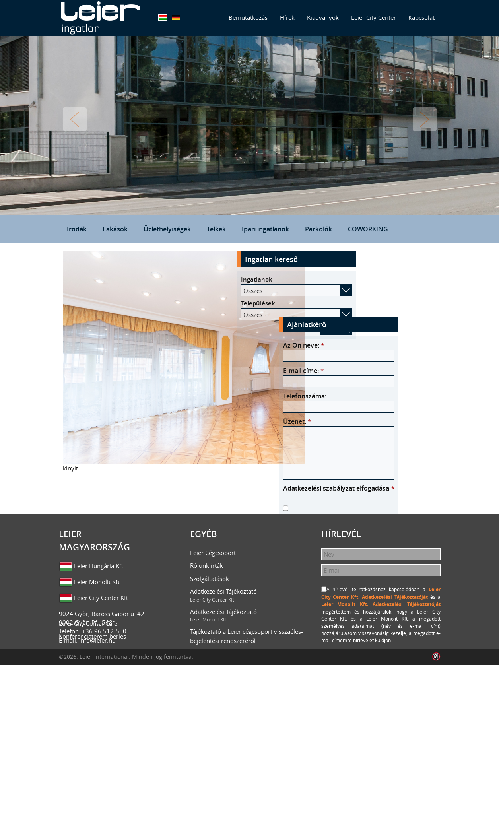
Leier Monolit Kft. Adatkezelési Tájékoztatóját (386, 555)
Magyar (162, 17)
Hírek (287, 17)
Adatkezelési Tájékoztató (249, 716)
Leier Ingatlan (100, 18)
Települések (342, 303)
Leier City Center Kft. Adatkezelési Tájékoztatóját (383, 548)
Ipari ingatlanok (265, 229)
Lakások (115, 229)
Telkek (216, 229)
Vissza (75, 119)
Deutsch (176, 17)
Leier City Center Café (88, 783)
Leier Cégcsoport (213, 673)
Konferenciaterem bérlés (92, 796)
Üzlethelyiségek (167, 229)
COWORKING (368, 229)
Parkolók (318, 229)
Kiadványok (323, 17)
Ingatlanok (341, 279)
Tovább (425, 119)
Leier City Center (373, 17)
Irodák (77, 229)
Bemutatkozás (248, 17)
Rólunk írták (206, 686)
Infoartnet (436, 825)
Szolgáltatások (209, 699)
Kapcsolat (421, 17)
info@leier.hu (97, 760)
